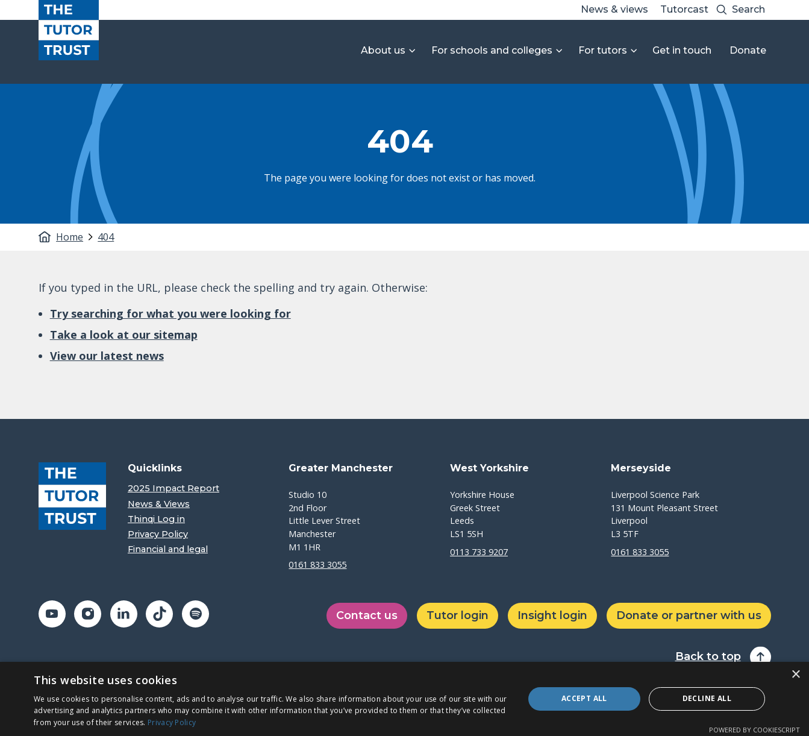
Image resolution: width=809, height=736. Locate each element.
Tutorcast (684, 9)
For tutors (602, 50)
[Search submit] (722, 10)
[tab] (76, 237)
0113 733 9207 (479, 552)
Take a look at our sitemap (124, 334)
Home (69, 237)
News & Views (159, 504)
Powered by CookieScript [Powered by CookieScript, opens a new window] (754, 729)
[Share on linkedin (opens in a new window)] (123, 613)
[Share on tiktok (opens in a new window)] (159, 613)
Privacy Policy (158, 534)
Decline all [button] (706, 698)
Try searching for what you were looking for (170, 313)
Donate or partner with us (688, 615)
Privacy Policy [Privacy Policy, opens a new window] (172, 722)
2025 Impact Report (173, 488)
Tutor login (457, 615)
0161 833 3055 (317, 564)
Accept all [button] (584, 698)
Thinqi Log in (156, 519)
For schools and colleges (491, 50)
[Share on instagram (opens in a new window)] (87, 613)
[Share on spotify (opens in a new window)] (195, 613)
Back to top (708, 656)
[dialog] (404, 699)
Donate (747, 50)
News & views (614, 9)
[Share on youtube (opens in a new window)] (52, 613)
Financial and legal (168, 549)
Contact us (367, 615)
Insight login (552, 615)
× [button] (795, 674)
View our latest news (107, 355)
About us (383, 50)
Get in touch (681, 50)
